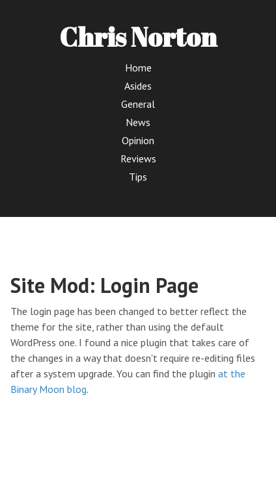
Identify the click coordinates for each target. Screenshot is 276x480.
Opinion (138, 140)
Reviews (138, 158)
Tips (138, 176)
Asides (138, 85)
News (138, 122)
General (138, 103)
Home (138, 67)
